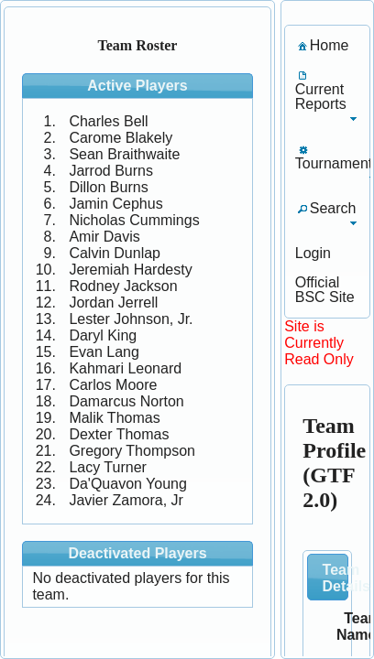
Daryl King (103, 335)
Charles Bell (108, 121)
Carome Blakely (120, 138)
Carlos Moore (113, 385)
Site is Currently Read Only (319, 343)
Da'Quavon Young (128, 484)
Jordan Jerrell (113, 302)
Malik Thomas (114, 418)
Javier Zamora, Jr (125, 500)
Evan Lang (104, 352)
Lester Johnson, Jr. (130, 319)
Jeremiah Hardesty (130, 269)
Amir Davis (104, 236)
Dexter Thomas (119, 434)
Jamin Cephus (115, 203)
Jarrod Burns (111, 170)
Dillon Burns (108, 187)
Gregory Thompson (132, 451)
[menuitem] (322, 45)
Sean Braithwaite (124, 154)
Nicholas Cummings (134, 220)
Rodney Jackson (123, 286)
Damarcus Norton (126, 401)
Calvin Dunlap (114, 253)
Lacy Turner (107, 467)
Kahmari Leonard (125, 368)
